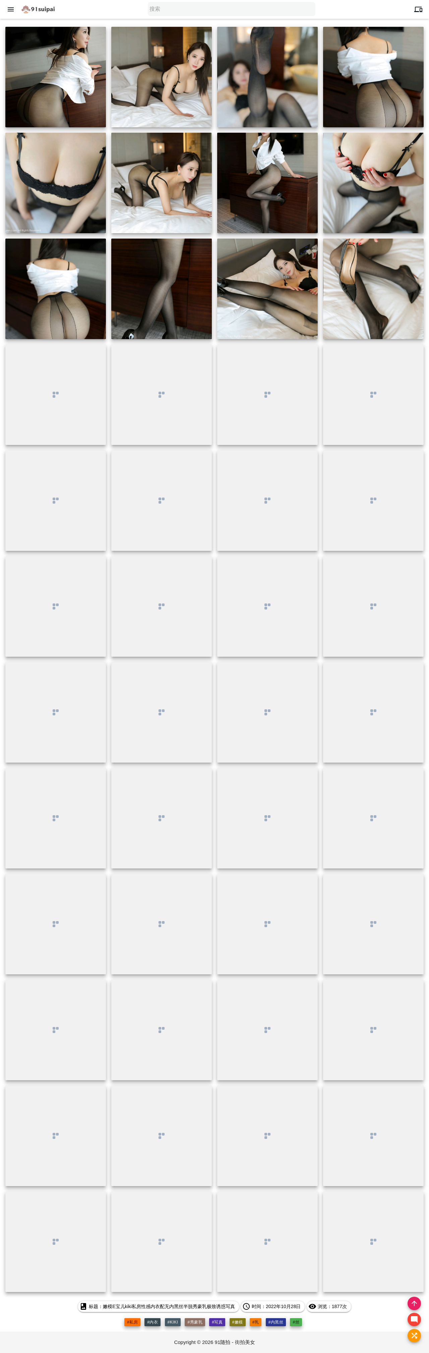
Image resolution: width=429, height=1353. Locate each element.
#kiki (173, 1322)
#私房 (132, 1322)
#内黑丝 (276, 1322)
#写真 (217, 1322)
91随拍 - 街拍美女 (235, 1342)
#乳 (255, 1322)
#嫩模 (237, 1322)
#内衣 (152, 1322)
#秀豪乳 (194, 1322)
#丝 (296, 1322)
